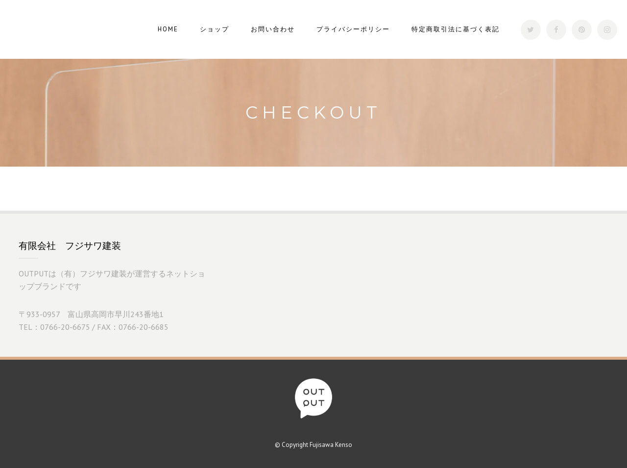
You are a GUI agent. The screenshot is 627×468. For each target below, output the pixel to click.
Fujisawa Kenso (331, 445)
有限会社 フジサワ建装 (70, 245)
